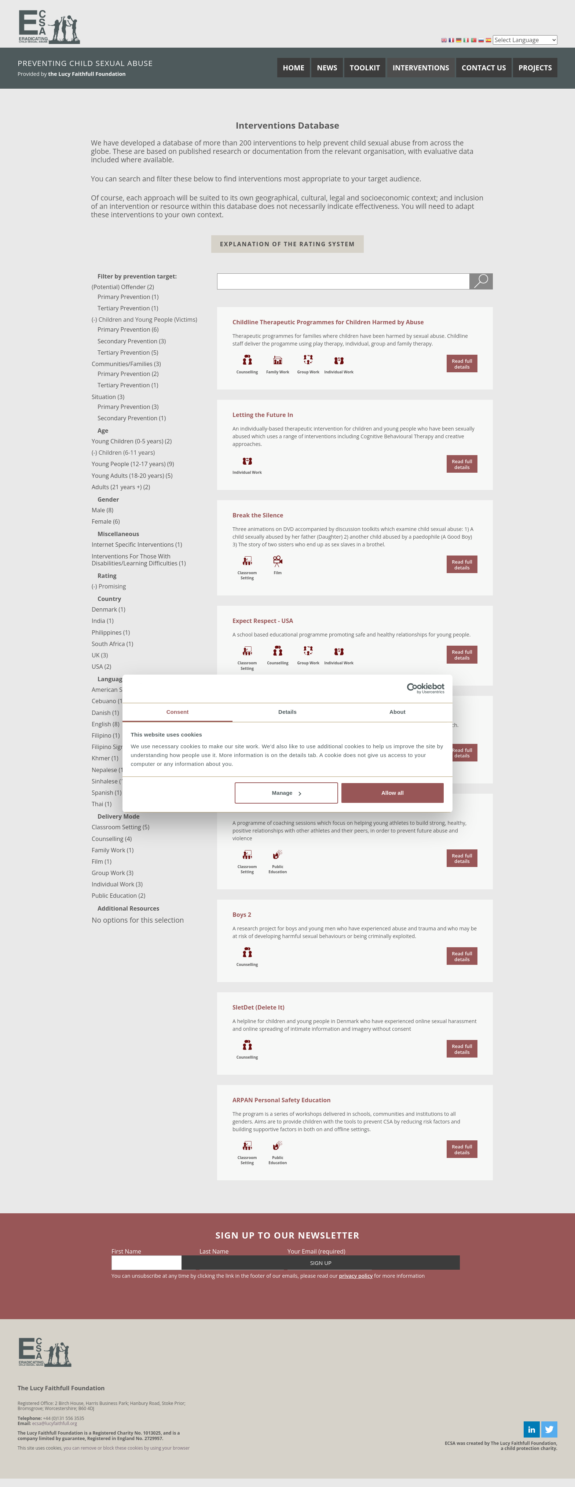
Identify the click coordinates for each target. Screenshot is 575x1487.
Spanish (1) (106, 793)
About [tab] (397, 712)
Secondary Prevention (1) (132, 418)
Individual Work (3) (117, 884)
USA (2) (101, 667)
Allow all (392, 793)
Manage (286, 793)
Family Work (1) (112, 850)
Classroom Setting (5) (120, 827)
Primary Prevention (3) (128, 407)
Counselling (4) (112, 839)
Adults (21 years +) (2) (121, 487)
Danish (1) (105, 713)
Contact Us (484, 68)
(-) (95, 320)
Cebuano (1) (108, 701)
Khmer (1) (105, 758)
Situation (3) (108, 397)
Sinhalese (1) (109, 781)
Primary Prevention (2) (128, 374)
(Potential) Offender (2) (123, 287)
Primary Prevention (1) (128, 297)
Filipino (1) (106, 735)
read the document (462, 363)
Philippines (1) (111, 632)
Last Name (213, 1251)
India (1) (103, 621)
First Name (126, 1251)
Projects (535, 68)
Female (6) (106, 521)
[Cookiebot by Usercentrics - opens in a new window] (412, 688)
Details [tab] (287, 712)
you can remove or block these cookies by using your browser (127, 1448)
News (327, 68)
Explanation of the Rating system (287, 244)
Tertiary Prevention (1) (128, 308)
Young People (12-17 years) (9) (133, 464)
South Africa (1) (112, 644)
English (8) (106, 724)
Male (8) (102, 510)
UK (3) (100, 655)
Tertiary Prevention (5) (128, 352)
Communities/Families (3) (126, 364)
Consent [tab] (177, 712)
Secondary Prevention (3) (132, 341)
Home (293, 68)
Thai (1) (101, 804)
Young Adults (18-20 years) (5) (132, 476)
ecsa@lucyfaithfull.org (54, 1423)
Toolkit (365, 68)
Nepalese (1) (108, 770)
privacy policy (356, 1275)
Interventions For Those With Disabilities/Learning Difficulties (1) (139, 559)
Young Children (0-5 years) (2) (132, 441)
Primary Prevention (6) (128, 329)
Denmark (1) (108, 609)
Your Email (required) (316, 1251)
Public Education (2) (118, 896)
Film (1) (101, 861)
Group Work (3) (112, 873)
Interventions (421, 68)
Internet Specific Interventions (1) (137, 544)
